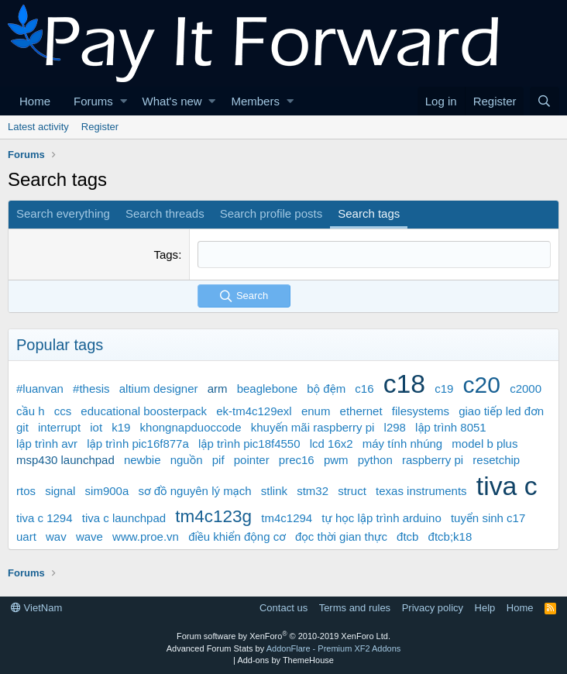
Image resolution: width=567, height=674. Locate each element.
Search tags (369, 213)
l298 (395, 427)
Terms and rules (354, 608)
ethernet (361, 411)
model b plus (484, 443)
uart (26, 536)
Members (255, 101)
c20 (481, 384)
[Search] (544, 101)
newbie (142, 459)
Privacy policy (432, 608)
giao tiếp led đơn (501, 411)
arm (218, 388)
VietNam (36, 608)
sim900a (107, 490)
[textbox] (374, 254)
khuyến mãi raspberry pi (313, 427)
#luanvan (40, 388)
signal (60, 490)
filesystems (420, 411)
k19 (121, 427)
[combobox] (374, 254)
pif (218, 459)
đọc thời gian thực (341, 536)
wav (56, 536)
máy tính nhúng (402, 443)
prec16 (296, 459)
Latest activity (38, 126)
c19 (444, 388)
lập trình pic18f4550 (249, 443)
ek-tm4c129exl (254, 411)
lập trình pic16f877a (138, 443)
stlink (274, 490)
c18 (404, 383)
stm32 (312, 490)
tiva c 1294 (44, 517)
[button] (123, 101)
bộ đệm (326, 388)
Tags (165, 254)
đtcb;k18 (450, 536)
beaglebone (267, 388)
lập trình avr (46, 443)
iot (96, 427)
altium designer (158, 388)
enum (316, 411)
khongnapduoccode (191, 427)
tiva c (507, 485)
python (375, 459)
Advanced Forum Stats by (284, 648)
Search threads (164, 213)
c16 (364, 388)
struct (352, 490)
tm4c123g (213, 516)
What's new (172, 101)
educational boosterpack (144, 411)
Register (100, 126)
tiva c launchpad (124, 517)
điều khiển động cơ (237, 536)
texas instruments (421, 490)
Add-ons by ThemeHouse (285, 660)
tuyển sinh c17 (488, 517)
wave (89, 536)
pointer (252, 459)
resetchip (496, 459)
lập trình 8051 (450, 427)
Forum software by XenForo (283, 636)
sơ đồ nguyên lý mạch (194, 490)
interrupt (59, 427)
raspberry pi (432, 459)
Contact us (283, 608)
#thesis (91, 388)
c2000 (525, 388)
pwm (336, 459)
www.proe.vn (145, 536)
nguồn (186, 459)
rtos (26, 490)
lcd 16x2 (331, 443)
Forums (93, 101)
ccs (63, 411)
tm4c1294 (286, 517)
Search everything (63, 213)
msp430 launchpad (65, 459)
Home (34, 101)
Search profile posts (271, 213)
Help (485, 608)
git (22, 427)
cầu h (30, 411)
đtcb (407, 536)
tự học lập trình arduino (381, 517)
